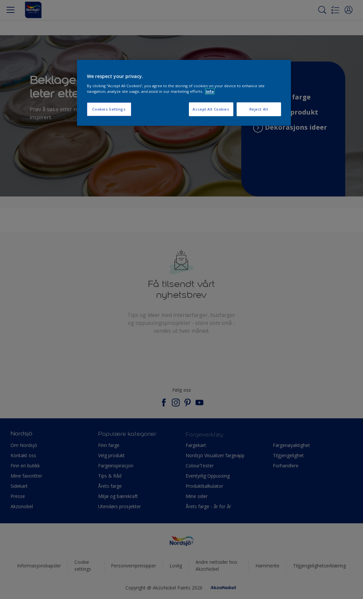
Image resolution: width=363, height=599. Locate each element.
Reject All (258, 109)
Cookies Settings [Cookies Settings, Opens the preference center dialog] (108, 109)
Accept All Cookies (211, 109)
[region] (184, 93)
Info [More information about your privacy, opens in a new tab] (210, 91)
